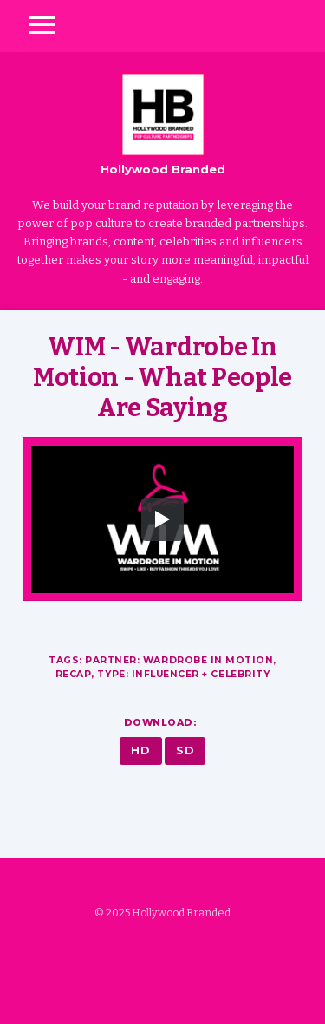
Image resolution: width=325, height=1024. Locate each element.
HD (140, 750)
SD (185, 750)
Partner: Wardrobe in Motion (179, 660)
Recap (73, 674)
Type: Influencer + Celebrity (183, 674)
